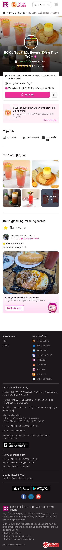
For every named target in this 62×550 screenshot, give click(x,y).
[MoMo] (4, 13)
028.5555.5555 (10, 438)
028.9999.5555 (41, 435)
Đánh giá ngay (14, 308)
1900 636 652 (24, 459)
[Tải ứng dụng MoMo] (21, 488)
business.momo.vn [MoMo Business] (20, 466)
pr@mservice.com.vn (19, 478)
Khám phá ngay (50, 120)
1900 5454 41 (17, 426)
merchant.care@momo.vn (22, 462)
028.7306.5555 (25, 435)
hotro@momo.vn (17, 431)
